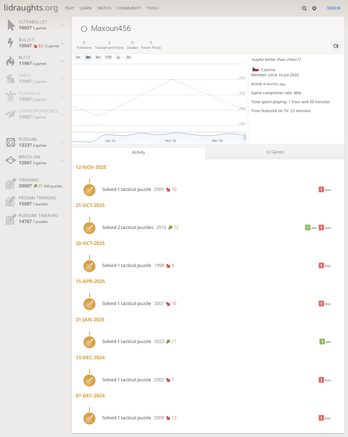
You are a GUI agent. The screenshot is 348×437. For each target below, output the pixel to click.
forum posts (151, 45)
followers (84, 45)
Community (129, 8)
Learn (86, 8)
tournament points (109, 45)
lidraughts (31, 7)
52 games (275, 152)
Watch (104, 8)
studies (132, 45)
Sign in (333, 8)
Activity (138, 152)
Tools (153, 8)
